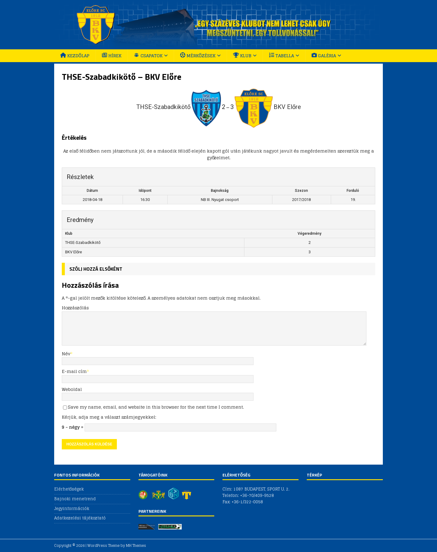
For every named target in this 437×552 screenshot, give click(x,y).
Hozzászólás (75, 307)
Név (66, 353)
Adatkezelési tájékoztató (80, 518)
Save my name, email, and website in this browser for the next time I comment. (156, 407)
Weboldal (72, 389)
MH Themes (136, 545)
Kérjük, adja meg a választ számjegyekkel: (109, 417)
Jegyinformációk (71, 508)
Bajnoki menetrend (75, 498)
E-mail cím (74, 371)
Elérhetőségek (69, 489)
